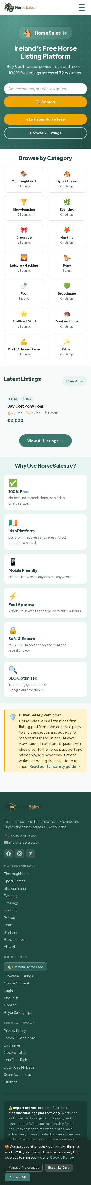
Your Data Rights (17, 1060)
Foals (8, 925)
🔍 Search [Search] (45, 102)
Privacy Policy (15, 1030)
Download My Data (19, 1067)
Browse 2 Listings (45, 133)
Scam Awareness (17, 1074)
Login (8, 990)
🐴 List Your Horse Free (25, 967)
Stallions (11, 932)
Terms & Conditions (20, 1038)
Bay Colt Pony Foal (25, 405)
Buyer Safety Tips (18, 1012)
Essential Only (58, 1167)
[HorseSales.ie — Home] (20, 7)
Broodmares (14, 939)
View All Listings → (45, 440)
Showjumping (15, 888)
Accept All (17, 1177)
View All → (74, 381)
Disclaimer (12, 1045)
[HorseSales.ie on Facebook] (8, 853)
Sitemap (10, 1082)
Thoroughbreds (16, 873)
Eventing (11, 895)
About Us (11, 998)
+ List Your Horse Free (45, 119)
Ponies (9, 917)
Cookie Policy (15, 1052)
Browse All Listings (18, 976)
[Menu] (81, 7)
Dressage (11, 903)
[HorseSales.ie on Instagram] (19, 853)
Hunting (10, 910)
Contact (11, 1005)
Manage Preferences (23, 1167)
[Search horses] (45, 88)
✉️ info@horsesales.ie (21, 842)
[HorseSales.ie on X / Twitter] (30, 853)
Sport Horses (14, 881)
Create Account (16, 983)
